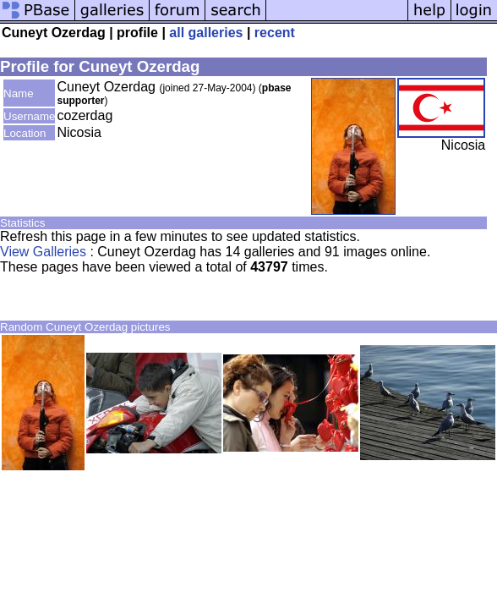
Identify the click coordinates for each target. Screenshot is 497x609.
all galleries (206, 32)
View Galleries (43, 251)
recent (274, 32)
